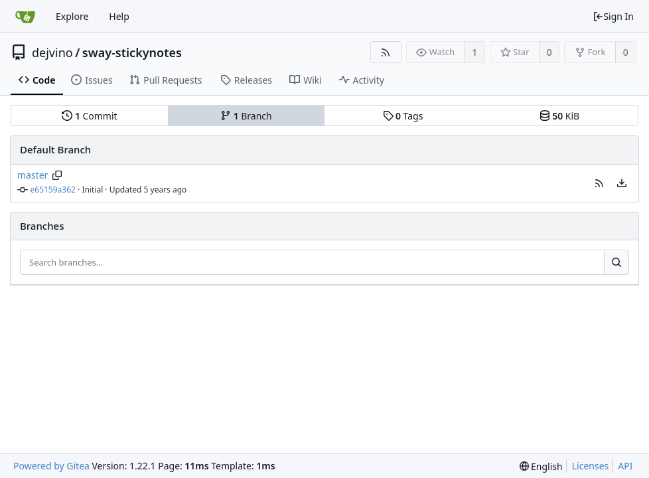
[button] (599, 183)
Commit (89, 116)
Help (119, 16)
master (32, 175)
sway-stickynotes (132, 52)
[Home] (25, 17)
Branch (246, 116)
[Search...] (616, 262)
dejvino (52, 52)
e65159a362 (53, 189)
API (625, 465)
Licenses (590, 465)
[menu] (622, 183)
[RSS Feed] (385, 52)
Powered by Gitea (51, 465)
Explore (72, 16)
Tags (403, 116)
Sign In (613, 16)
